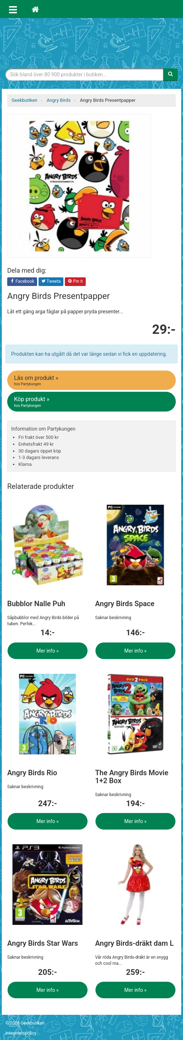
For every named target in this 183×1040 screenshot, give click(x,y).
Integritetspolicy (20, 1033)
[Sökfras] (84, 74)
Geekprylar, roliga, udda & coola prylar (91, 41)
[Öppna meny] (13, 9)
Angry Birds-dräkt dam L (134, 943)
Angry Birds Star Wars (42, 943)
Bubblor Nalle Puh (36, 603)
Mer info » (47, 651)
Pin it (75, 282)
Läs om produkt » (92, 380)
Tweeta (51, 282)
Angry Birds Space (125, 603)
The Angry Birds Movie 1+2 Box (131, 776)
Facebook (22, 282)
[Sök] (170, 74)
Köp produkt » (92, 402)
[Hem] (35, 9)
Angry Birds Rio (32, 772)
